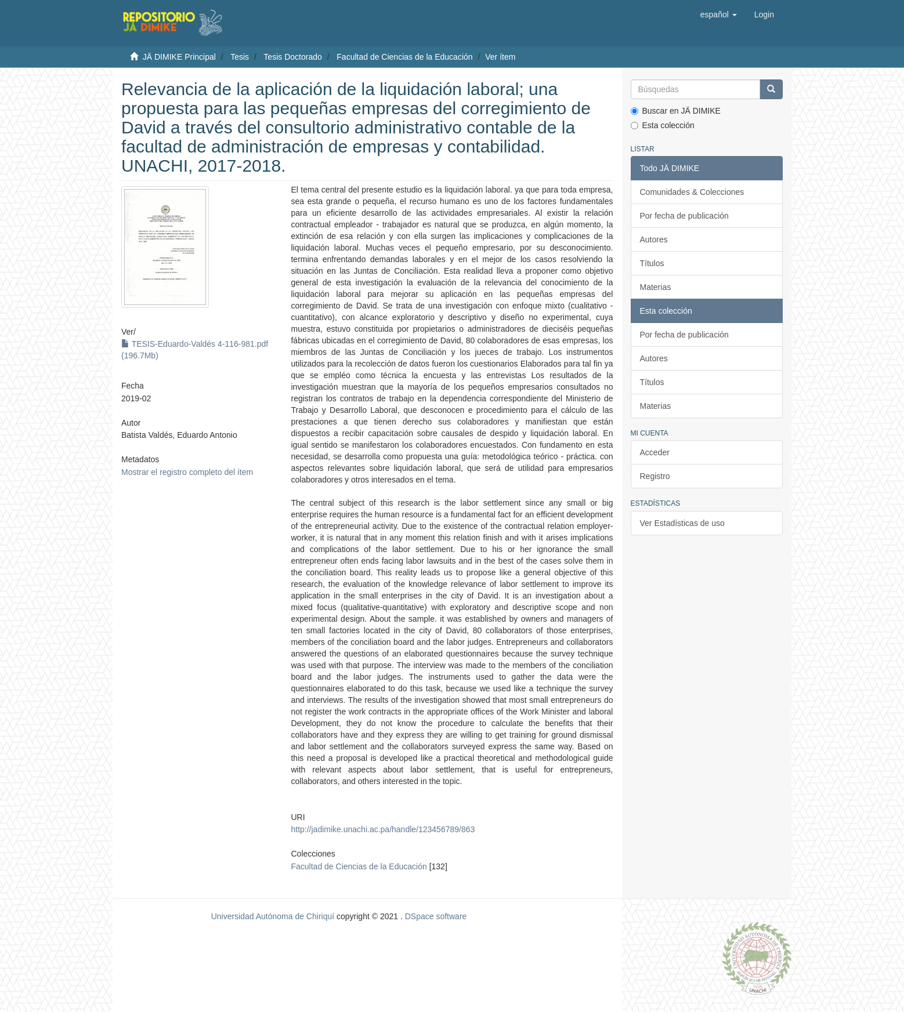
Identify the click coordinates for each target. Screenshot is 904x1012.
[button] (719, 14)
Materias (655, 287)
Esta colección (663, 125)
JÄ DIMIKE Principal (179, 56)
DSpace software (436, 916)
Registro (655, 476)
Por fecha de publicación (684, 215)
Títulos (652, 263)
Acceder (655, 452)
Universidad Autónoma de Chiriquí (272, 916)
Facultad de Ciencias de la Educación (404, 56)
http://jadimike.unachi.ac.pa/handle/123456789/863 (383, 829)
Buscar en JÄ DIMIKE (676, 110)
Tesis (239, 56)
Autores (654, 239)
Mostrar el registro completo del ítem (187, 472)
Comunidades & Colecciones (692, 192)
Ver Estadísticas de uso (682, 523)
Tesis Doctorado (292, 56)
